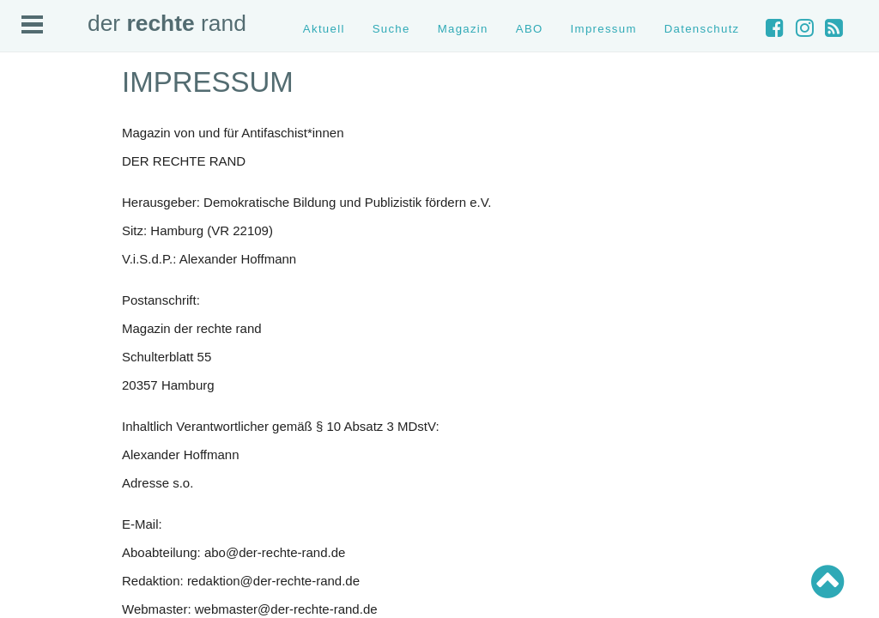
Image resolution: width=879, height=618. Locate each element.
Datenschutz (702, 28)
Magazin (463, 28)
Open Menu (32, 24)
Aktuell (324, 28)
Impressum (604, 28)
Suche (391, 28)
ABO (529, 28)
